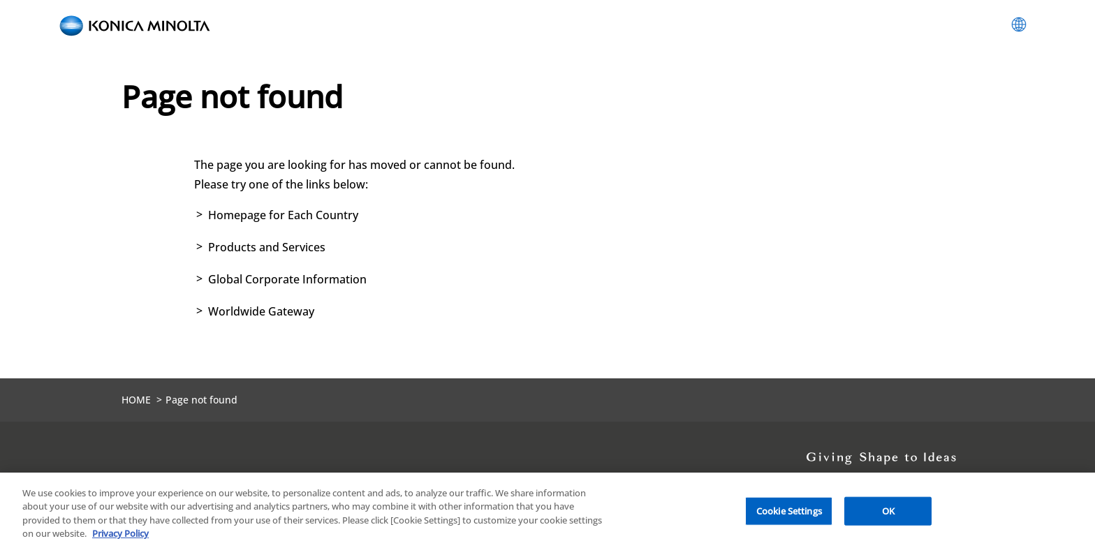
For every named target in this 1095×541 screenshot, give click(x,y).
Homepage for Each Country (283, 215)
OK (888, 514)
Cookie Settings (789, 514)
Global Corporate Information (287, 279)
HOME (136, 399)
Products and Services (266, 247)
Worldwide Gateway (261, 311)
